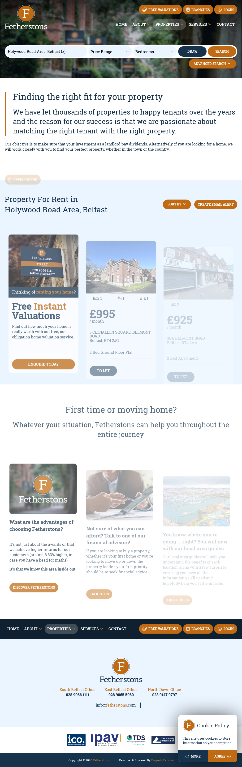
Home (121, 24)
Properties (167, 24)
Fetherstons (101, 760)
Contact (226, 24)
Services (198, 24)
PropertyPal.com (162, 760)
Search (222, 51)
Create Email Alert (216, 204)
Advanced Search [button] (212, 63)
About (139, 24)
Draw (192, 51)
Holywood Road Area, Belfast (36, 51)
